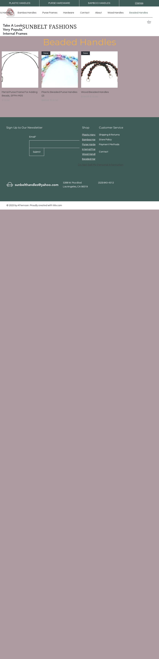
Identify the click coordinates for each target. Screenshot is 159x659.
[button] (150, 21)
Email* (32, 137)
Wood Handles (90, 154)
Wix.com (57, 205)
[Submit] (36, 152)
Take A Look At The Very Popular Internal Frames (18, 29)
